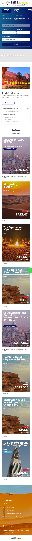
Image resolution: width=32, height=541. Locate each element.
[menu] (30, 3)
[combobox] (21, 18)
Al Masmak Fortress (9, 117)
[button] (1, 10)
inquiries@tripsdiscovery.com (14, 513)
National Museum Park (10, 121)
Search (16, 45)
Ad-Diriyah (7, 119)
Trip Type (4, 16)
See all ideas (16, 133)
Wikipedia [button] (8, 103)
